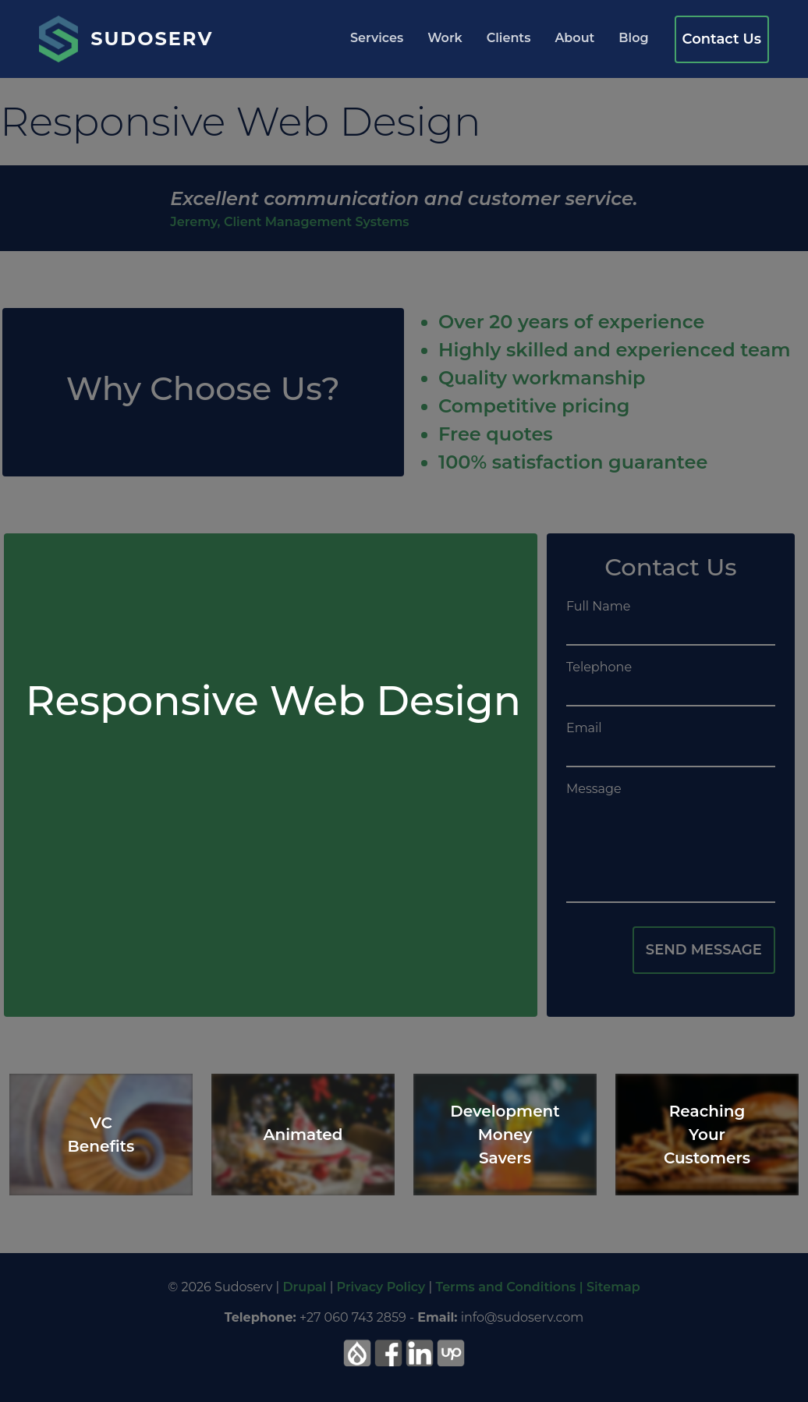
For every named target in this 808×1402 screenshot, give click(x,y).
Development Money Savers (505, 1134)
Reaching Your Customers (707, 1134)
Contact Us (721, 39)
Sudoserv (151, 38)
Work (444, 37)
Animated (303, 1134)
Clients (509, 37)
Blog (633, 37)
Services (376, 37)
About (574, 37)
